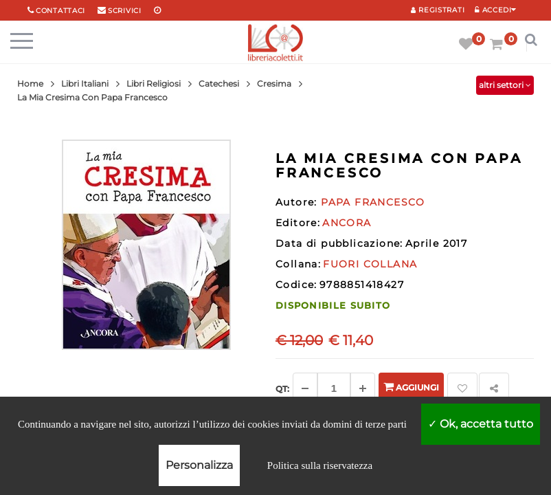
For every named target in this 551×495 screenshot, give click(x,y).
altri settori (505, 85)
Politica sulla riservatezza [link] (319, 465)
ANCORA (346, 223)
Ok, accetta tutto (480, 423)
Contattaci (60, 10)
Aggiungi (411, 387)
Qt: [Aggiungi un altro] (282, 389)
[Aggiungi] (362, 388)
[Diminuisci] (305, 388)
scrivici (125, 10)
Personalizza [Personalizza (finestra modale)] (199, 465)
